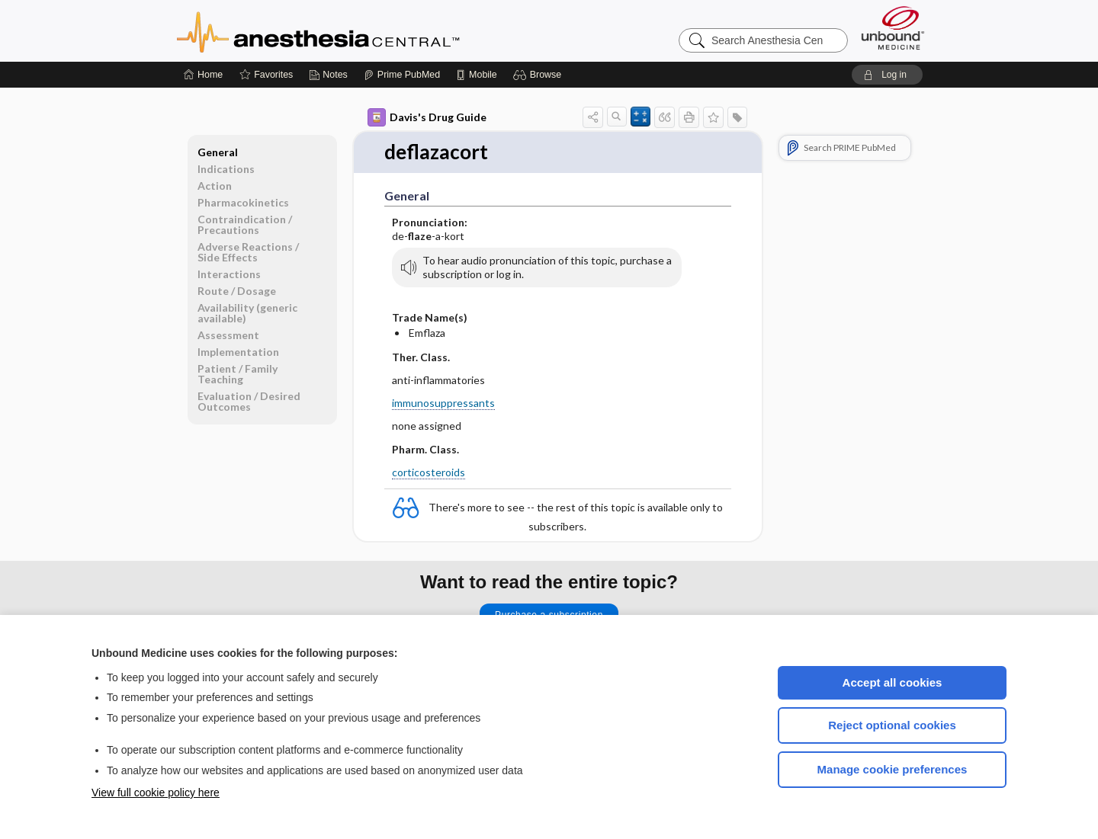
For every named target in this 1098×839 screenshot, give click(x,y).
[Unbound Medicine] (892, 28)
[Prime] (402, 75)
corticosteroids (428, 472)
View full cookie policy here (156, 792)
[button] (539, 75)
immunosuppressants (443, 402)
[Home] (203, 75)
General (217, 152)
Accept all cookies (892, 682)
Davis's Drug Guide (427, 117)
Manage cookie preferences (892, 769)
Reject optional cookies (892, 725)
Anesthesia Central (366, 30)
